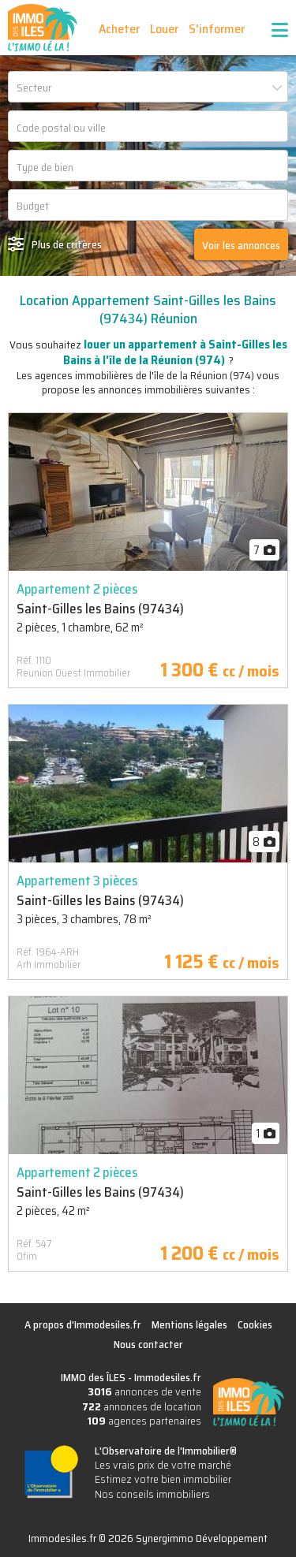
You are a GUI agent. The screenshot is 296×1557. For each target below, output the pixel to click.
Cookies (255, 1324)
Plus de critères (67, 244)
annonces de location (141, 1406)
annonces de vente (144, 1391)
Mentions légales (189, 1324)
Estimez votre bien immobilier (163, 1479)
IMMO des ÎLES (42, 27)
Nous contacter (148, 1344)
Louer (164, 29)
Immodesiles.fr (167, 1377)
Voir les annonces (241, 245)
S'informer (217, 29)
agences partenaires (144, 1420)
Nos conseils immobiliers (152, 1494)
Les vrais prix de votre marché (163, 1464)
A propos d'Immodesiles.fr (82, 1324)
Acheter (119, 29)
